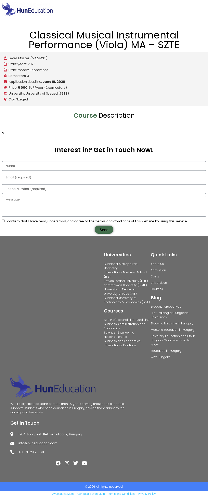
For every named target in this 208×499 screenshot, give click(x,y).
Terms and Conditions (121, 493)
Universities (117, 255)
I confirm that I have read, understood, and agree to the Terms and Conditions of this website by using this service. (96, 221)
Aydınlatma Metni (63, 493)
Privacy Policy (147, 493)
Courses (113, 311)
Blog (156, 298)
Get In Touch (24, 423)
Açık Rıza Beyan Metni (91, 493)
